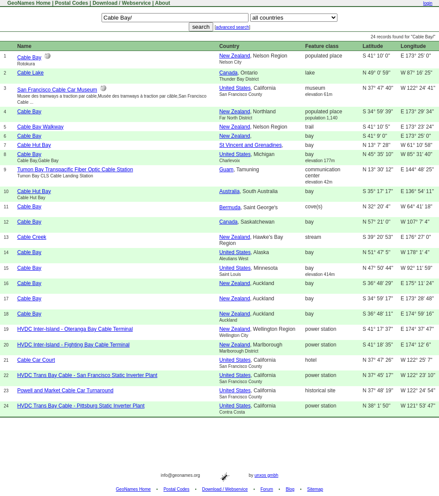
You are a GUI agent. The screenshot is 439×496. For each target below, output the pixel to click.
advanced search (232, 27)
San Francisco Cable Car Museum (57, 90)
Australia (229, 191)
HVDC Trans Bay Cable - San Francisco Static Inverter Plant (87, 375)
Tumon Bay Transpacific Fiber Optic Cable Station (75, 169)
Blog (290, 489)
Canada (228, 73)
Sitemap (315, 489)
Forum (266, 489)
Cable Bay (29, 57)
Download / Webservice (121, 3)
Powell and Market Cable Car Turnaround (65, 390)
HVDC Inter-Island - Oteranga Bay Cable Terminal (75, 329)
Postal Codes (71, 3)
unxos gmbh (266, 475)
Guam (226, 169)
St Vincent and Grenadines (250, 145)
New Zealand (234, 56)
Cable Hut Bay (34, 145)
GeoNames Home (28, 3)
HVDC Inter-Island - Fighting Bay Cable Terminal (73, 345)
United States (235, 88)
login (427, 3)
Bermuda (230, 207)
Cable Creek (31, 237)
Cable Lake (30, 73)
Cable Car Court (36, 360)
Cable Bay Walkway (40, 127)
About (162, 3)
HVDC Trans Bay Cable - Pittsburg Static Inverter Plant (80, 406)
